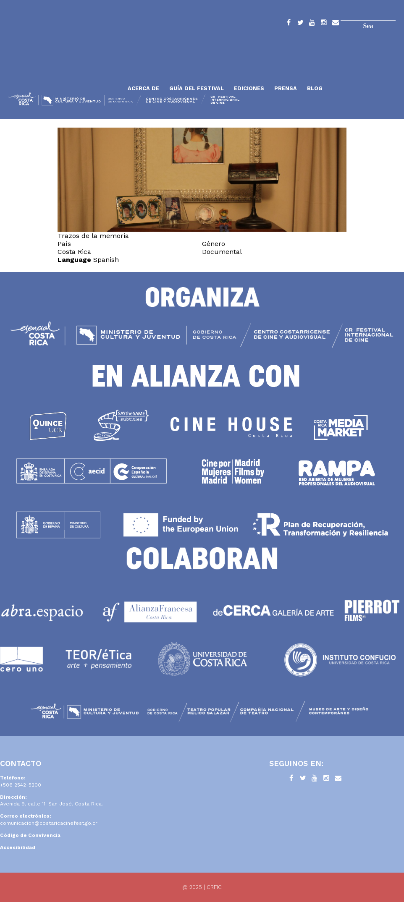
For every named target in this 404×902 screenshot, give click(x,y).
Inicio (65, 68)
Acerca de (143, 88)
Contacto (336, 24)
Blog (315, 88)
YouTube (312, 24)
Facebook (288, 24)
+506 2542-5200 (20, 785)
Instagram (324, 24)
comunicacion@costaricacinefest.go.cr (48, 823)
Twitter (300, 24)
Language (74, 260)
